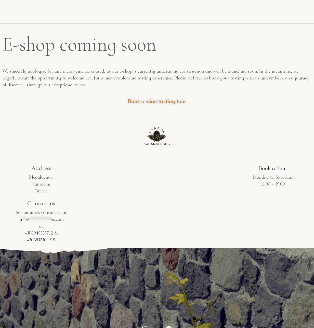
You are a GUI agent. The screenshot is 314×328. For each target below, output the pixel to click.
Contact (239, 7)
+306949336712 (39, 233)
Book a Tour (273, 168)
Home (61, 10)
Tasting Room (276, 7)
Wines (116, 10)
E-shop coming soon (273, 14)
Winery (88, 10)
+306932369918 (41, 240)
